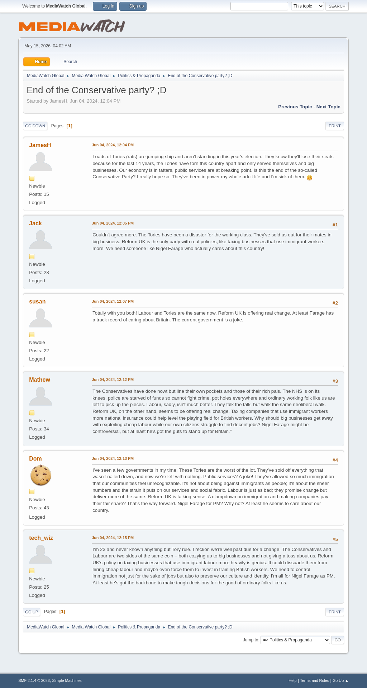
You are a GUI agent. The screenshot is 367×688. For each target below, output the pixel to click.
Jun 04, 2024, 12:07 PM (113, 301)
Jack (35, 223)
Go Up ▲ (341, 680)
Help (292, 680)
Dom (35, 459)
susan (37, 301)
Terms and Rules (314, 680)
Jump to (250, 639)
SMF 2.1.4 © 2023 (34, 680)
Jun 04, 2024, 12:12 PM (113, 379)
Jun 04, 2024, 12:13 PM (113, 458)
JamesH (40, 145)
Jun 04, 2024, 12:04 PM (113, 145)
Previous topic (295, 106)
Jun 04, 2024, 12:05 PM (113, 223)
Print (335, 126)
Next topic (328, 106)
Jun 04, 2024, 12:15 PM (113, 538)
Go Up (31, 612)
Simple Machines (67, 680)
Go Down (35, 126)
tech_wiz (41, 538)
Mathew (39, 380)
